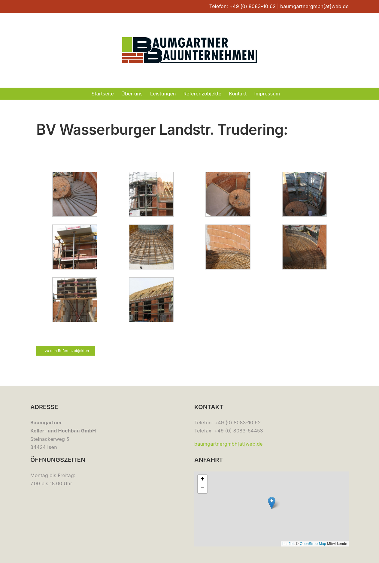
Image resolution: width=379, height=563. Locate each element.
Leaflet (288, 544)
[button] (271, 503)
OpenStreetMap (313, 544)
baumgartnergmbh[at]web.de (314, 6)
